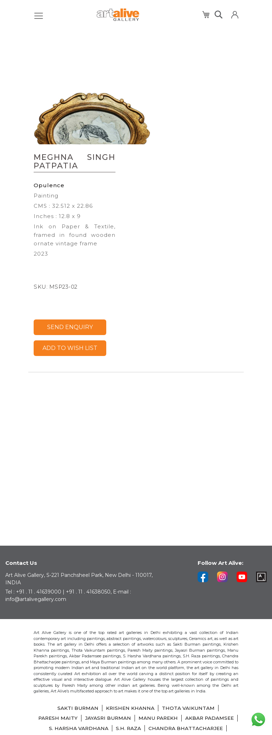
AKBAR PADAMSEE (85, 718)
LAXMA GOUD (152, 728)
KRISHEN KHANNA (130, 699)
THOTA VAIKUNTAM (188, 699)
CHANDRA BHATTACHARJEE (88, 728)
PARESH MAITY (85, 709)
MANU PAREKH (187, 709)
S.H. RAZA (198, 718)
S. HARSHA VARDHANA (148, 718)
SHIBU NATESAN (199, 728)
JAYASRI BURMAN (136, 709)
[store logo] (118, 15)
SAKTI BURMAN (77, 699)
